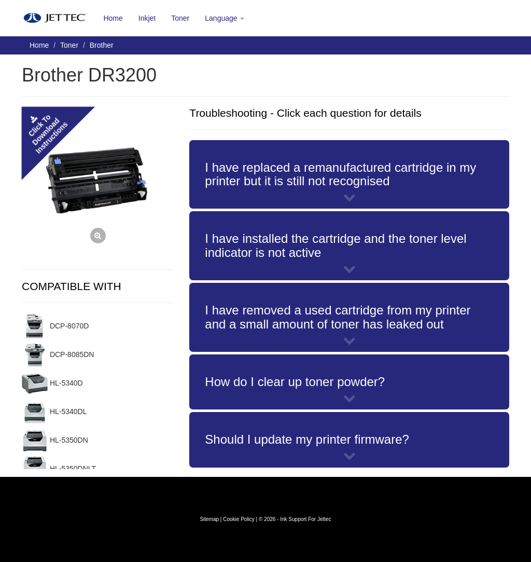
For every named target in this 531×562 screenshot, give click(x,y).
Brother (102, 45)
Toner (180, 18)
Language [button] (224, 18)
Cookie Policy (239, 519)
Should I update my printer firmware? (307, 439)
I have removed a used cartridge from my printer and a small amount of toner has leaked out (337, 317)
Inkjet (147, 18)
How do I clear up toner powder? (295, 382)
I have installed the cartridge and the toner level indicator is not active (335, 245)
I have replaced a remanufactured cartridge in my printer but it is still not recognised (340, 174)
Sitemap (209, 519)
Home (112, 18)
